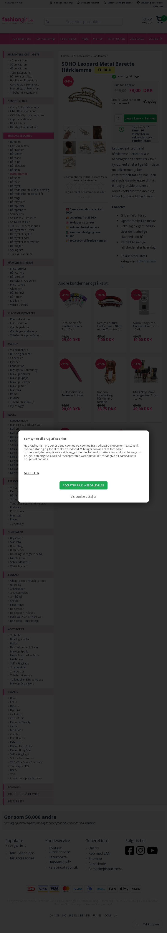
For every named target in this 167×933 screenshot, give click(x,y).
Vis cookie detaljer (83, 496)
